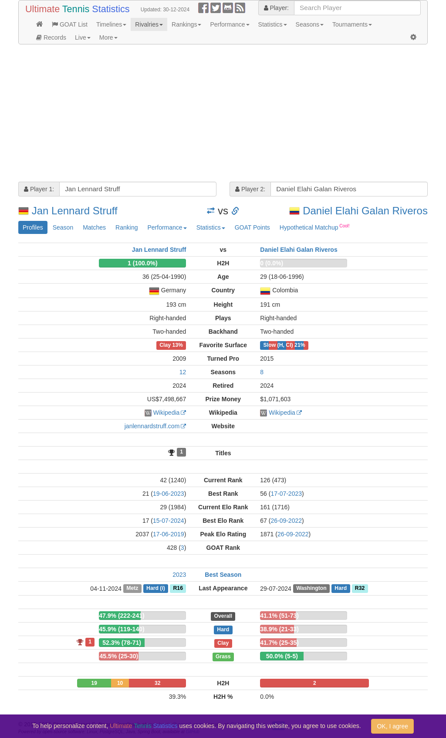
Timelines (111, 24)
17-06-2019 (168, 534)
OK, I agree (392, 726)
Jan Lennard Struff (75, 211)
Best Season (223, 574)
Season (63, 227)
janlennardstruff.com (152, 426)
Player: (276, 7)
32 (157, 683)
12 (182, 372)
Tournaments (352, 24)
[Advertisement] (223, 114)
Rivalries (149, 24)
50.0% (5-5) (282, 656)
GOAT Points (252, 227)
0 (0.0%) (271, 263)
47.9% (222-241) (121, 615)
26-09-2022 (286, 520)
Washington (311, 589)
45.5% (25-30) (118, 656)
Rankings (186, 24)
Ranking (126, 227)
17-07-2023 (286, 493)
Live (83, 37)
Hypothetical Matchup (315, 227)
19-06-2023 (168, 493)
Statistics (272, 24)
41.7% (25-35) (279, 642)
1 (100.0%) (142, 263)
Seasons (310, 24)
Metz (132, 589)
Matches (94, 227)
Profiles (33, 227)
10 (120, 683)
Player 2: (250, 189)
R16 (178, 589)
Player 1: (39, 189)
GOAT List (70, 24)
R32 (360, 589)
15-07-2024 (168, 520)
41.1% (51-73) (279, 615)
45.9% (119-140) (121, 629)
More (108, 37)
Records (51, 37)
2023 (179, 574)
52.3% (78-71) (121, 642)
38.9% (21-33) (279, 629)
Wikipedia (166, 412)
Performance (229, 24)
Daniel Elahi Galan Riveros (365, 211)
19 (94, 683)
